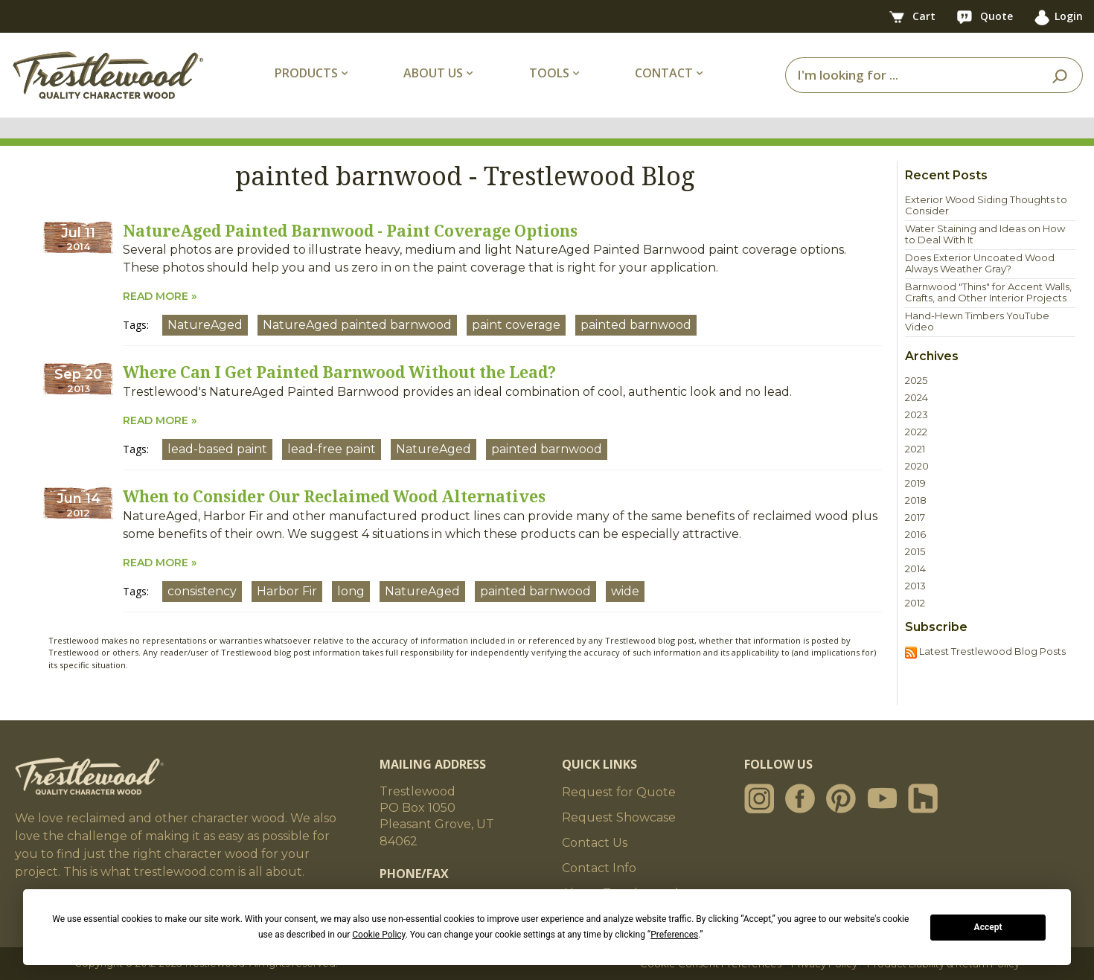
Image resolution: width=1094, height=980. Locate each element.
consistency (202, 591)
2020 (917, 466)
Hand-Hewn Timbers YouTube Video (977, 321)
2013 (915, 586)
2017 (915, 517)
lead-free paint (331, 449)
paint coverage (516, 325)
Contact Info (599, 868)
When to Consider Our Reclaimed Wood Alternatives (334, 496)
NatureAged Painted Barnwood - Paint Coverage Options (350, 230)
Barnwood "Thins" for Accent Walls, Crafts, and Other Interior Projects (988, 292)
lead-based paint (217, 449)
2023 (916, 414)
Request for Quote (619, 792)
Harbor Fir (287, 591)
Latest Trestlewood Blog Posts (985, 652)
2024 (916, 397)
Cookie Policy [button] (378, 934)
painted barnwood (635, 325)
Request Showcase (619, 817)
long (351, 591)
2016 (915, 534)
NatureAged (205, 325)
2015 (915, 551)
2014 (915, 568)
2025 (916, 380)
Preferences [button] (674, 934)
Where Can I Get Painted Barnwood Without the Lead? (339, 372)
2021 (915, 449)
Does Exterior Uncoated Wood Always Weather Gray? (980, 263)
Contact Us (594, 843)
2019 (915, 483)
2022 (916, 432)
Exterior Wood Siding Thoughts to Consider (986, 205)
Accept (988, 927)
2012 (915, 603)
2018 (916, 500)
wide (625, 591)
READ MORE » (159, 296)
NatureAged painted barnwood (357, 325)
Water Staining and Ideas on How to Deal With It (985, 234)
